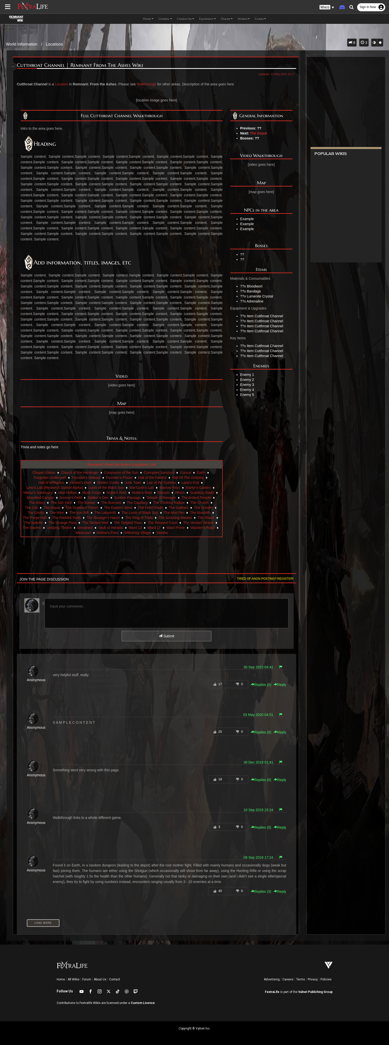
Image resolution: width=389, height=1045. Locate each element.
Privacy (313, 979)
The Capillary (140, 503)
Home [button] (148, 19)
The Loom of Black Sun (140, 513)
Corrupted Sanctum (159, 473)
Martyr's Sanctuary (41, 493)
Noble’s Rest (145, 493)
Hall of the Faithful (152, 478)
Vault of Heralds (156, 528)
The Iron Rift (79, 513)
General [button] (165, 19)
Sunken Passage (133, 498)
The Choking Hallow (172, 503)
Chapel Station (44, 473)
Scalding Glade (205, 493)
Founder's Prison (119, 478)
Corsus (185, 473)
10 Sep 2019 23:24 (256, 810)
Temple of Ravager (167, 498)
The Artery (40, 503)
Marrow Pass (170, 488)
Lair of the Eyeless (161, 483)
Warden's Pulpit (85, 533)
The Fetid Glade (150, 508)
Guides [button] (260, 19)
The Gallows (179, 508)
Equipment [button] (207, 19)
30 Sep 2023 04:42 (256, 667)
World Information (21, 44)
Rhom (183, 493)
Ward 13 (180, 528)
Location (63, 84)
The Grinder (203, 508)
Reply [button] (277, 685)
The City (31, 508)
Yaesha (189, 533)
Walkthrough (148, 84)
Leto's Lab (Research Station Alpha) (55, 488)
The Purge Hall (37, 518)
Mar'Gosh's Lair (142, 488)
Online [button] (227, 19)
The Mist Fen (174, 513)
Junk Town (133, 483)
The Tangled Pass (149, 523)
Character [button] (185, 19)
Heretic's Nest (81, 483)
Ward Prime (57, 533)
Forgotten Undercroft (50, 478)
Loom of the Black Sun (106, 488)
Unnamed (130, 528)
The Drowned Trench (82, 508)
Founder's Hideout (86, 478)
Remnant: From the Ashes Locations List (122, 465)
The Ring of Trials (142, 518)
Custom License (143, 1003)
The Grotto (35, 513)
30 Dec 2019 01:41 (256, 762)
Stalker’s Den (104, 498)
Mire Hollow (70, 493)
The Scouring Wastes (178, 518)
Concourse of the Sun (121, 473)
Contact (114, 979)
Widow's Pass (135, 533)
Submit (166, 636)
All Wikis (74, 979)
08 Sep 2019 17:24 (256, 857)
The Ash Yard (64, 503)
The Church (202, 503)
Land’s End (190, 483)
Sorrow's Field (77, 498)
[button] (327, 7)
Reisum (167, 493)
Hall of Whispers (51, 483)
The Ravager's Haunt (106, 518)
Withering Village (164, 533)
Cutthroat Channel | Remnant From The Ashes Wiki (82, 65)
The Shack (209, 518)
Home (61, 979)
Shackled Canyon (46, 498)
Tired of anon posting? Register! (263, 578)
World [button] (244, 19)
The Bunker (90, 503)
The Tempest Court (184, 523)
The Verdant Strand (47, 528)
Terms (300, 979)
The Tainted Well (116, 523)
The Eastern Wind (118, 508)
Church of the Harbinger (80, 473)
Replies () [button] (258, 685)
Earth (201, 473)
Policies (326, 979)
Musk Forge (95, 493)
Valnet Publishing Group (315, 992)
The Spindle (54, 523)
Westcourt (110, 533)
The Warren (77, 528)
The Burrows (114, 503)
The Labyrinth (105, 513)
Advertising (272, 979)
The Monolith (200, 513)
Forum (86, 979)
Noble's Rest (119, 493)
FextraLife (272, 992)
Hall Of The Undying (188, 478)
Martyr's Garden (198, 488)
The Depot (257, 133)
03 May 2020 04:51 (256, 715)
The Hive (57, 513)
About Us (100, 979)
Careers (287, 979)
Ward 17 (199, 528)
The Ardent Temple (202, 498)
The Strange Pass (83, 523)
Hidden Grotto (108, 483)
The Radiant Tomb (69, 518)
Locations (54, 44)
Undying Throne (104, 528)
